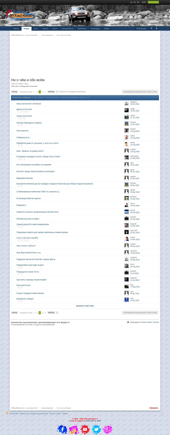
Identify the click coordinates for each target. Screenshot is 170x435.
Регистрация (153, 2)
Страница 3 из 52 (26, 92)
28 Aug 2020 (134, 131)
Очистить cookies (55, 413)
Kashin (149, 322)
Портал (16, 29)
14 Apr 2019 (134, 300)
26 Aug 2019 (134, 267)
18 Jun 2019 (134, 280)
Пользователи (67, 29)
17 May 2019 (135, 287)
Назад (14, 92)
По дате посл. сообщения (21, 97)
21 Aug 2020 (134, 145)
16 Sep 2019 (135, 253)
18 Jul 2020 (134, 165)
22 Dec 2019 (135, 233)
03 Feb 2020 (134, 219)
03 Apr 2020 (134, 185)
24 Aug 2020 (134, 138)
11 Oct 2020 (134, 118)
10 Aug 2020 (134, 158)
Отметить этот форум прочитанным (72, 92)
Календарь (95, 29)
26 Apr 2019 (134, 294)
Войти (144, 2)
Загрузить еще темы (85, 306)
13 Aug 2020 (134, 152)
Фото (36, 29)
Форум (26, 29)
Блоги (55, 29)
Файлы (45, 29)
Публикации (141, 29)
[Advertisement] (85, 59)
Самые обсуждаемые (52, 97)
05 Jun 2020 (134, 172)
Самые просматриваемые (70, 97)
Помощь (65, 413)
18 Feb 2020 (134, 206)
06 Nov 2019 (135, 246)
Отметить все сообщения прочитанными (34, 413)
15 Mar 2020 (134, 199)
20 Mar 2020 (134, 192)
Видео (106, 29)
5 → (27, 111)
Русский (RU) (13, 413)
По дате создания (37, 97)
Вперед (51, 92)
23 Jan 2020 (134, 226)
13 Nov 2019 (135, 239)
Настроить (85, 97)
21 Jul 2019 (134, 273)
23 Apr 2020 (134, 179)
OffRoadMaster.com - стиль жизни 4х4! (24, 408)
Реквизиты (82, 29)
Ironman (156, 322)
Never (144, 322)
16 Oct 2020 (134, 104)
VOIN (98, 421)
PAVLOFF (90, 421)
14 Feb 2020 (134, 212)
